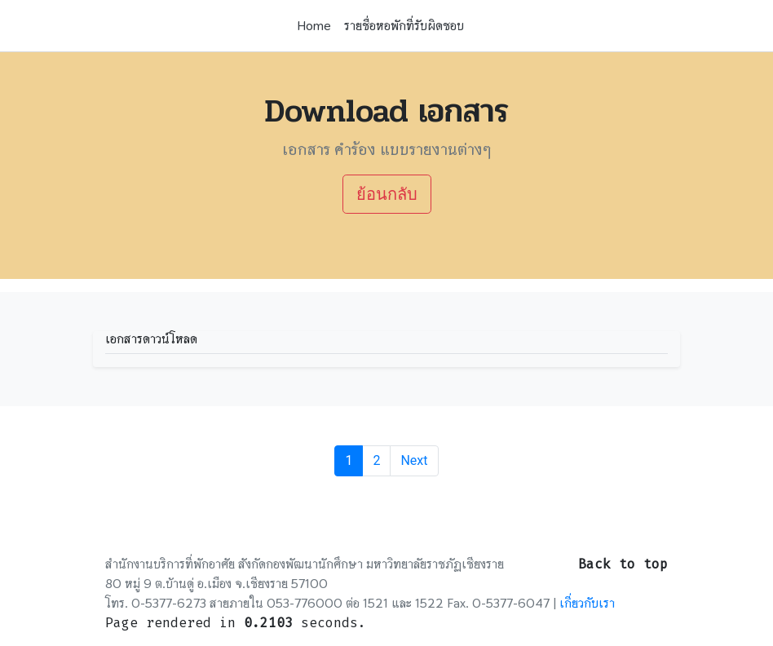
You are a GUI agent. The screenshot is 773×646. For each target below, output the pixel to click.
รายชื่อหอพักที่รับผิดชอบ (404, 25)
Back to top (623, 564)
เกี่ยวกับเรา (587, 603)
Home (314, 25)
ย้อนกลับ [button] (386, 194)
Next (413, 460)
